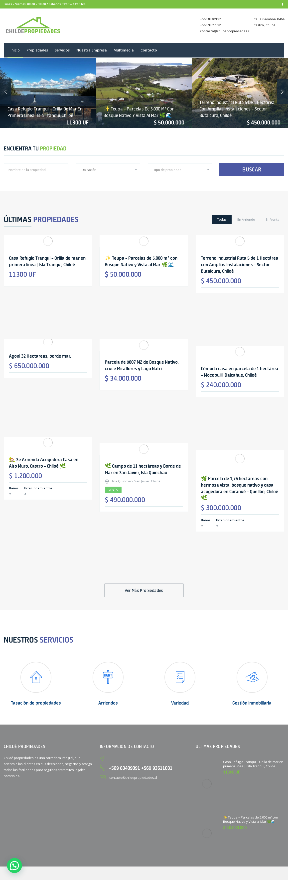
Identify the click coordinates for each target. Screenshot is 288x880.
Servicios (62, 50)
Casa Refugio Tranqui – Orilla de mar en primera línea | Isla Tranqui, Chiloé (253, 764)
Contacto (149, 50)
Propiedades (37, 50)
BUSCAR (251, 169)
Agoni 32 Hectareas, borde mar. (40, 356)
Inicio (15, 50)
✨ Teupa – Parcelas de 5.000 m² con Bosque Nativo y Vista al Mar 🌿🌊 (250, 819)
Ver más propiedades (144, 590)
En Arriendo (246, 219)
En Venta (272, 219)
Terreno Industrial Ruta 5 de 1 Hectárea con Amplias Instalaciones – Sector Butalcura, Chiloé (237, 109)
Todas (222, 219)
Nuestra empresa (91, 50)
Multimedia (124, 50)
